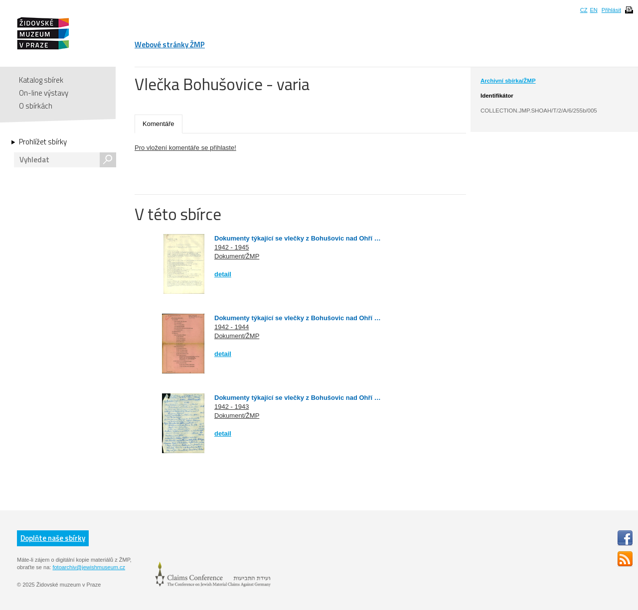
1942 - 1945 (231, 247)
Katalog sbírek (41, 80)
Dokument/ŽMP (236, 256)
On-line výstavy (43, 93)
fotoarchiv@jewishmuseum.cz (88, 567)
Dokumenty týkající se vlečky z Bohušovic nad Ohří (294, 238)
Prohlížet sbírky (43, 141)
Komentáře (158, 123)
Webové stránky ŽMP (170, 44)
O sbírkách (35, 106)
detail (222, 274)
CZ (584, 10)
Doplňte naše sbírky (52, 538)
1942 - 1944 (231, 327)
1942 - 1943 (231, 406)
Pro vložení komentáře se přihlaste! (185, 147)
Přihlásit (611, 10)
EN (593, 10)
